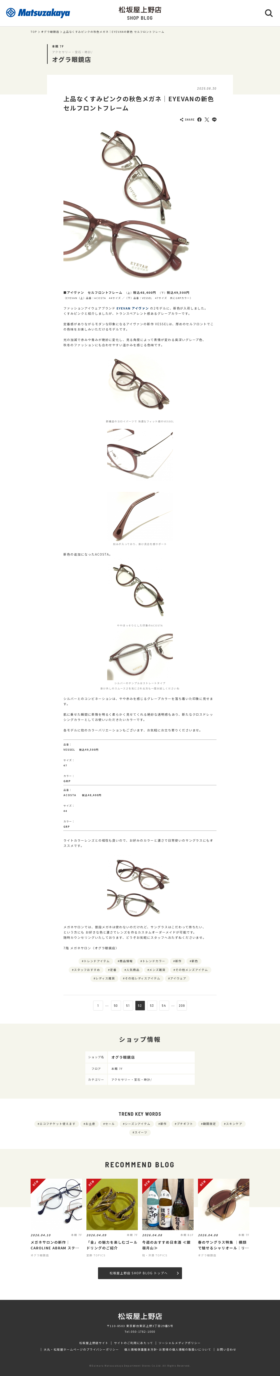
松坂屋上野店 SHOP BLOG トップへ (144, 1273)
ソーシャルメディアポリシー (180, 1343)
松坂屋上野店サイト (94, 1343)
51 (128, 1005)
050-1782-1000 (143, 1331)
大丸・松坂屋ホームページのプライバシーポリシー (81, 1349)
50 (116, 1005)
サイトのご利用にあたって (133, 1343)
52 (140, 1005)
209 (182, 1005)
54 (164, 1005)
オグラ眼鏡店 (50, 31)
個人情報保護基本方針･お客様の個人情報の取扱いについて (167, 1349)
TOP (34, 31)
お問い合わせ (226, 1349)
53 (152, 1005)
